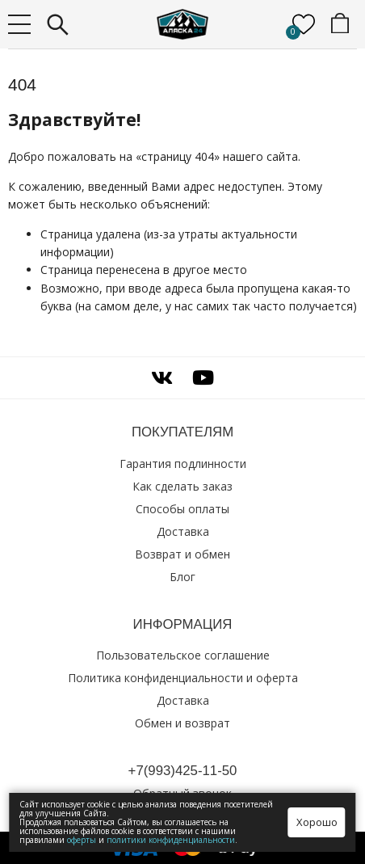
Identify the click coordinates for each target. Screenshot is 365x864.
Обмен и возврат (182, 723)
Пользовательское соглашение (183, 655)
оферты (81, 839)
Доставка (183, 531)
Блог (182, 576)
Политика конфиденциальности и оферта (183, 677)
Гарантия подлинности (183, 463)
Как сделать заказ (182, 486)
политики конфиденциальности (171, 839)
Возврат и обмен (182, 554)
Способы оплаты (182, 508)
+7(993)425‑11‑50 (182, 770)
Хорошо (317, 822)
